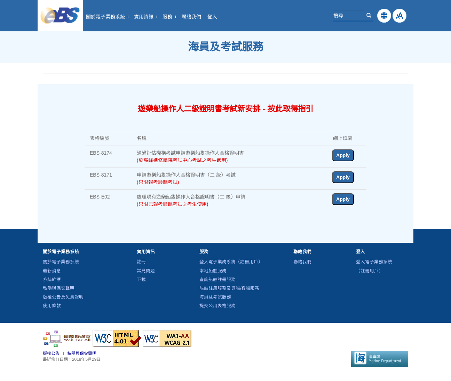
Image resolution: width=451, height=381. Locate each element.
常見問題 (146, 271)
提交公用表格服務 (217, 305)
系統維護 (52, 279)
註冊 (141, 261)
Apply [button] (343, 155)
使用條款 (52, 305)
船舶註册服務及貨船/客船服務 (229, 288)
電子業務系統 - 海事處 (60, 15)
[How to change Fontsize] (399, 16)
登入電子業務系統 (231, 261)
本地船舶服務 (213, 271)
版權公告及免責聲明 (63, 297)
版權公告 (51, 353)
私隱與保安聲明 (58, 288)
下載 (141, 279)
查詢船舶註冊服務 (217, 279)
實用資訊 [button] (146, 17)
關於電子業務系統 (61, 261)
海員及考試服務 (215, 297)
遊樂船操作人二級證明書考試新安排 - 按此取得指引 (225, 108)
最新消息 (52, 271)
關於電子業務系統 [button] (107, 17)
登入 (212, 17)
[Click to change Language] (384, 16)
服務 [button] (170, 17)
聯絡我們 (191, 17)
